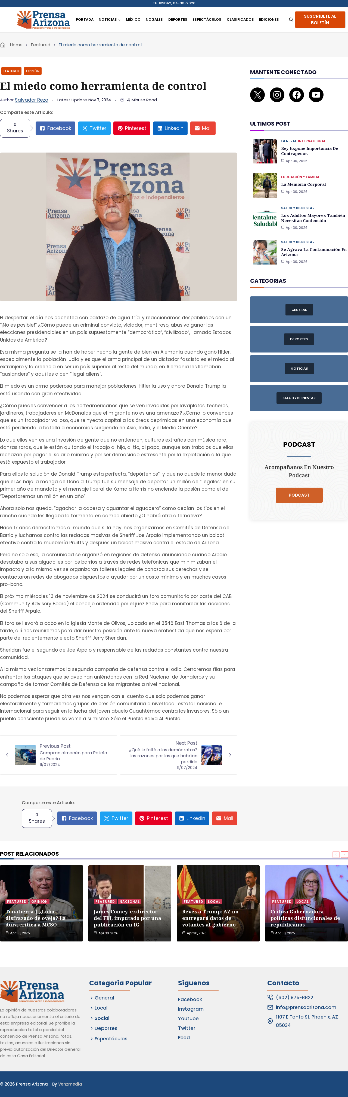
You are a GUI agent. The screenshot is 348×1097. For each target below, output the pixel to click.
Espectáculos (206, 19)
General (289, 134)
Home (16, 45)
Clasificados (240, 19)
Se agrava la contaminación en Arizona (313, 243)
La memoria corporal (302, 176)
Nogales (154, 19)
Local (214, 900)
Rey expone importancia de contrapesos (309, 143)
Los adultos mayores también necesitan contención (311, 210)
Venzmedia (70, 1084)
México (133, 19)
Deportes (177, 19)
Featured (40, 45)
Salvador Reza (31, 100)
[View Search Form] (291, 20)
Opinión (32, 71)
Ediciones (269, 19)
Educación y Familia (300, 169)
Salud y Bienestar (298, 200)
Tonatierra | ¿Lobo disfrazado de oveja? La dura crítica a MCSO (35, 916)
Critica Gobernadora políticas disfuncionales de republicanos (305, 916)
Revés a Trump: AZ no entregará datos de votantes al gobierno (210, 916)
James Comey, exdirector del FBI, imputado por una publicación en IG (127, 916)
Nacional (130, 900)
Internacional (312, 134)
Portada (85, 19)
